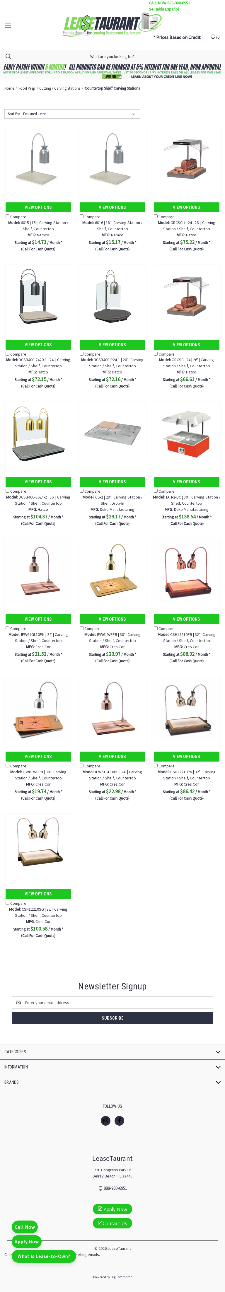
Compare (16, 216)
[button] (112, 71)
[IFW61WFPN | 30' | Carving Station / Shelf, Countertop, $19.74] (38, 708)
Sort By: (14, 113)
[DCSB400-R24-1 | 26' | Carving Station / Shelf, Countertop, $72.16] (112, 296)
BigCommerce (121, 1277)
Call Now (25, 1227)
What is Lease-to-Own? (44, 1256)
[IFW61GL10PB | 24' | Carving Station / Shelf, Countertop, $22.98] (112, 708)
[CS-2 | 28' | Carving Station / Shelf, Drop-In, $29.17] (112, 433)
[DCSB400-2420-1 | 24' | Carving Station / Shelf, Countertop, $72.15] (38, 296)
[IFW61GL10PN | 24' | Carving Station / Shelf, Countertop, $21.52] (38, 571)
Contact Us (112, 1223)
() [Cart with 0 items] (216, 37)
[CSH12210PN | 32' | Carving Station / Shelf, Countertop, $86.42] (186, 708)
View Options (38, 207)
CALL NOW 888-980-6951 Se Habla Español (169, 6)
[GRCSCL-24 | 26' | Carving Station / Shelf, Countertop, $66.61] (186, 296)
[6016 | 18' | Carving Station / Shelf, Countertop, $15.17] (112, 159)
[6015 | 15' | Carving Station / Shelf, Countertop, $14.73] (38, 159)
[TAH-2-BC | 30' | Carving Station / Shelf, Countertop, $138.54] (186, 433)
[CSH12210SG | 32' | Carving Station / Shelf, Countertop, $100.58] (38, 846)
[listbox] (80, 114)
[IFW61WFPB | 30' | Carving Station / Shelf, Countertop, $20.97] (112, 571)
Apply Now (27, 1242)
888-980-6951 (115, 1188)
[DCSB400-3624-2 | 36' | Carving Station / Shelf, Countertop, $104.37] (38, 433)
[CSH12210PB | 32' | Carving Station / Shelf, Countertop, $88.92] (186, 571)
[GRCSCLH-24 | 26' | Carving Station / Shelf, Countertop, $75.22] (186, 159)
